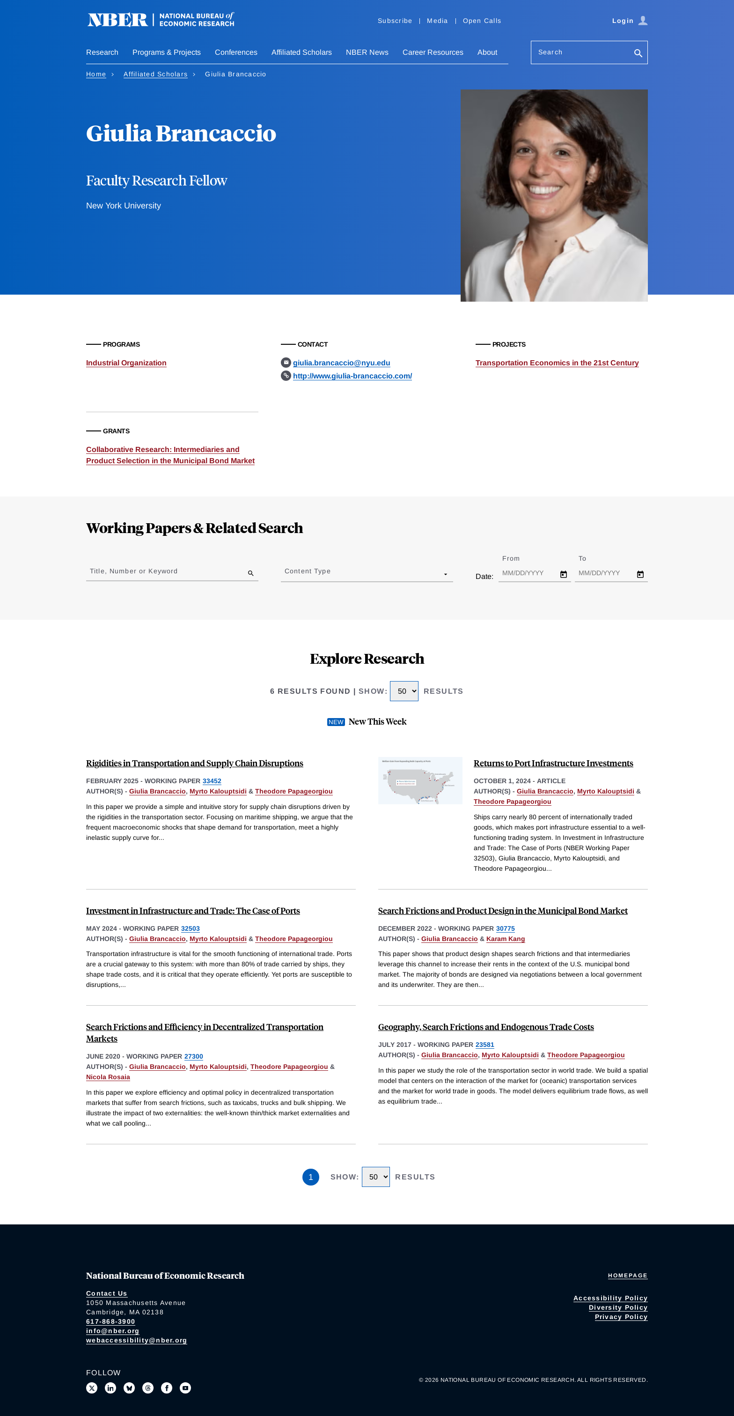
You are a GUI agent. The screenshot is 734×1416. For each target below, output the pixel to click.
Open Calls (482, 20)
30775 (505, 928)
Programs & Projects (166, 52)
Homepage (628, 1275)
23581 (485, 1044)
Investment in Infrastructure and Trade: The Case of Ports (193, 910)
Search (550, 52)
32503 (190, 928)
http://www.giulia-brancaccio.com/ (352, 376)
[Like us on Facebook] (166, 1388)
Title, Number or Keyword (134, 571)
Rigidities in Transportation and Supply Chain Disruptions (194, 763)
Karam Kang (505, 938)
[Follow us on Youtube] (185, 1388)
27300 (193, 1056)
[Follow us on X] (91, 1388)
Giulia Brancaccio (157, 791)
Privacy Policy (621, 1316)
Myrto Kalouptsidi (218, 791)
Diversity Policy (618, 1307)
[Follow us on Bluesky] (129, 1388)
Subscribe (395, 20)
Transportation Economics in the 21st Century (557, 363)
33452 (212, 781)
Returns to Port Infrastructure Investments (553, 763)
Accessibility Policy (610, 1298)
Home (96, 74)
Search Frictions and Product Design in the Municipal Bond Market (503, 910)
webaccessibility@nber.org (136, 1340)
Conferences (236, 52)
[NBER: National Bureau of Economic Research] (168, 25)
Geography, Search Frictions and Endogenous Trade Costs (486, 1026)
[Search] (638, 54)
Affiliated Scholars (302, 52)
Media (437, 20)
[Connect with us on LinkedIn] (110, 1388)
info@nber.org (112, 1330)
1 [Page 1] (310, 1177)
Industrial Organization (126, 363)
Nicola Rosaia (108, 1077)
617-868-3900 (110, 1321)
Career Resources (433, 52)
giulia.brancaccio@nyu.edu (341, 363)
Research (102, 52)
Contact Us (107, 1293)
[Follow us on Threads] (148, 1388)
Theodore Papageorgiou (294, 791)
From (519, 558)
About (487, 52)
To (591, 558)
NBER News (367, 52)
